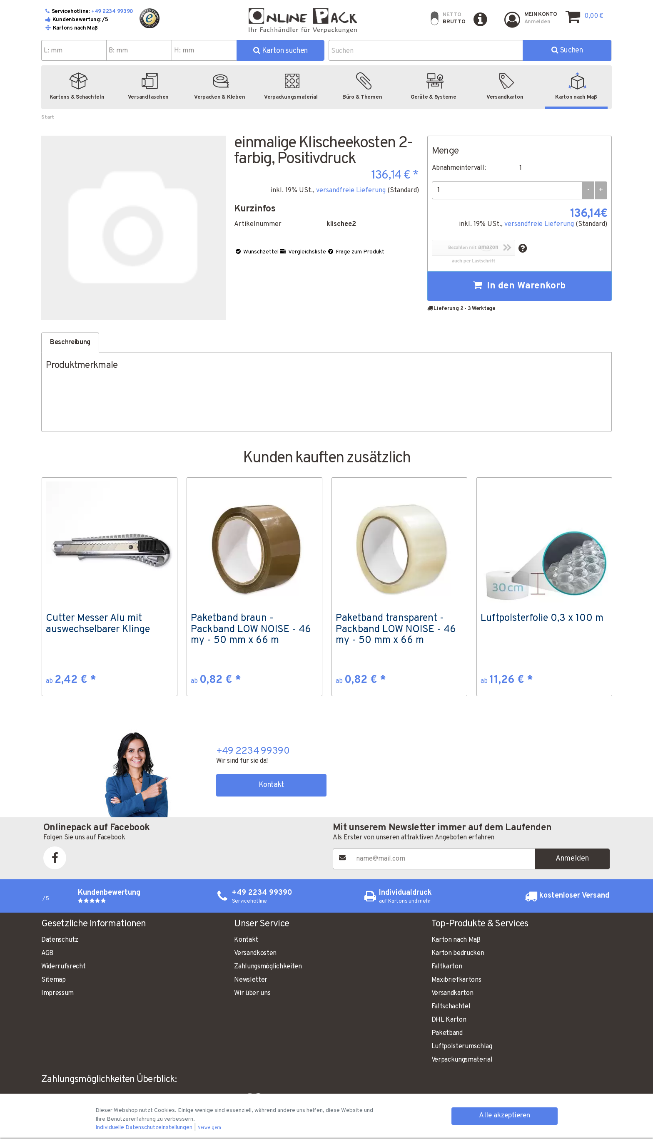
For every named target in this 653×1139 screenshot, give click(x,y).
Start (47, 117)
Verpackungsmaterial (462, 1060)
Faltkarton (446, 967)
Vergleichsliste (302, 252)
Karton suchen (280, 51)
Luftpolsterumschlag (461, 1046)
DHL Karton (448, 1020)
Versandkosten (255, 953)
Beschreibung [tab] (70, 342)
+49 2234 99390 (112, 11)
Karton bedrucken (457, 953)
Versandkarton (452, 993)
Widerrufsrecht (63, 967)
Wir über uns (252, 993)
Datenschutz (59, 940)
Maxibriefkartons (456, 980)
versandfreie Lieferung (351, 190)
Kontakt (271, 785)
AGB (47, 953)
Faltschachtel (451, 1007)
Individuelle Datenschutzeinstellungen (144, 1127)
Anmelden (572, 859)
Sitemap (53, 980)
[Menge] (507, 190)
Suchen (567, 50)
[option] (109, 587)
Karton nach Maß (456, 940)
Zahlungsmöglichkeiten (268, 967)
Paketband (447, 1033)
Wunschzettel (256, 252)
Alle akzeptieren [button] (504, 1115)
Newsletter (250, 980)
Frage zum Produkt (355, 252)
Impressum (57, 993)
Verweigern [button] (209, 1128)
